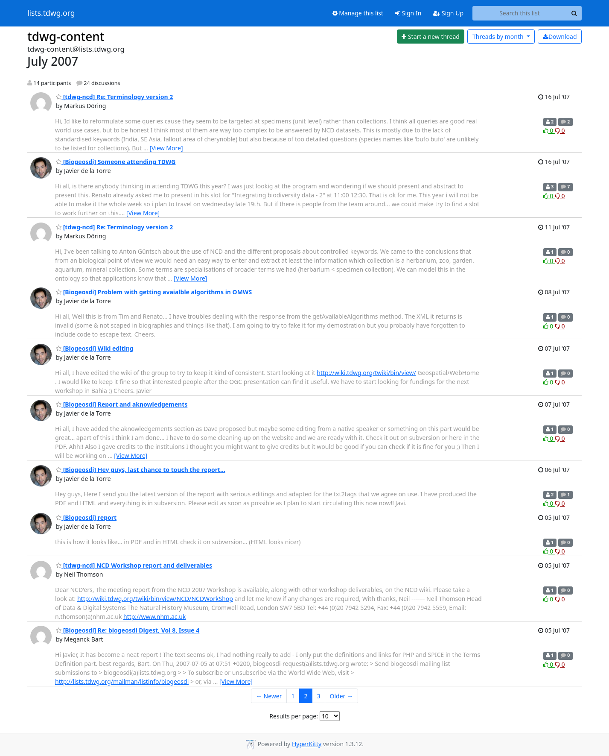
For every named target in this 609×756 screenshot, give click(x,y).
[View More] (166, 148)
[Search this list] (519, 13)
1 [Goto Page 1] (293, 696)
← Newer (269, 696)
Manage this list (358, 13)
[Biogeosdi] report (86, 517)
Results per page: (293, 716)
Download (560, 36)
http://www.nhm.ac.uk (154, 616)
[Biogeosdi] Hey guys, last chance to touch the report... (140, 470)
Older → (341, 696)
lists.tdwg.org (51, 13)
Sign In (408, 13)
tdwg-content (66, 36)
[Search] (574, 13)
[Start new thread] (431, 36)
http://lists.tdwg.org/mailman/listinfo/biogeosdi (122, 681)
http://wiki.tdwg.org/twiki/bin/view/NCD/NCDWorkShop (155, 599)
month (498, 36)
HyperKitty (306, 744)
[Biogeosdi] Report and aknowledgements (121, 404)
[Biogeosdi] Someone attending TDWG (115, 162)
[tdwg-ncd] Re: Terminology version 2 (114, 97)
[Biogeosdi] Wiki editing (95, 348)
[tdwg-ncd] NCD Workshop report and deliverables (134, 565)
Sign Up (448, 13)
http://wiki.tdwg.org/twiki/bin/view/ (366, 373)
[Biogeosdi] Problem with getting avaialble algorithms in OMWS (154, 292)
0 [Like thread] (549, 130)
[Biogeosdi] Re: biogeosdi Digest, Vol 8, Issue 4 (127, 630)
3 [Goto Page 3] (319, 696)
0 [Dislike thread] (560, 130)
